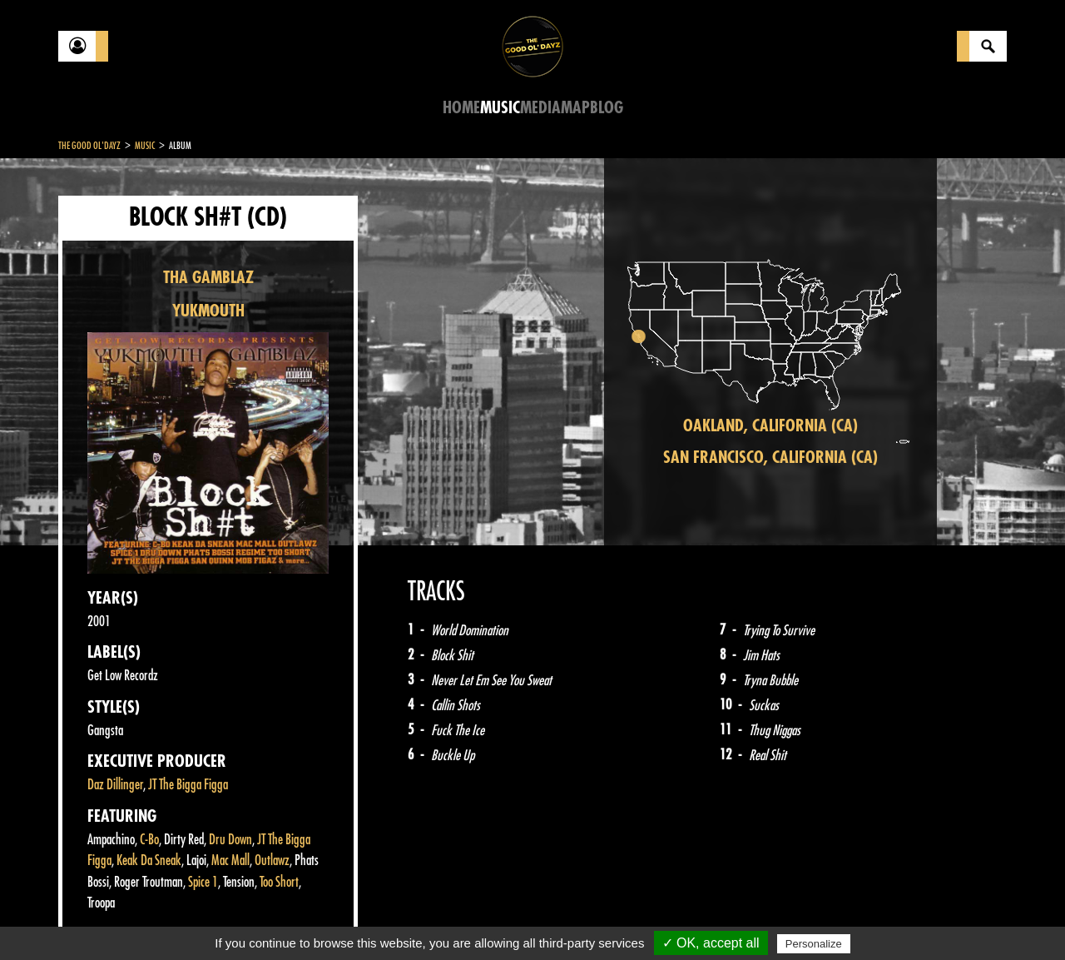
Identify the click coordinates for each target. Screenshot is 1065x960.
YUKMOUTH (208, 311)
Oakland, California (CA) (770, 426)
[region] (770, 351)
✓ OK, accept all (711, 943)
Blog (606, 108)
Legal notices (189, 918)
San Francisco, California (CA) (770, 457)
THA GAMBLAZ (208, 277)
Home (461, 108)
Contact (100, 917)
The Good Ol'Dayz (89, 146)
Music (500, 108)
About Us (266, 918)
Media (540, 108)
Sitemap (333, 918)
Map (575, 108)
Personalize (813, 944)
